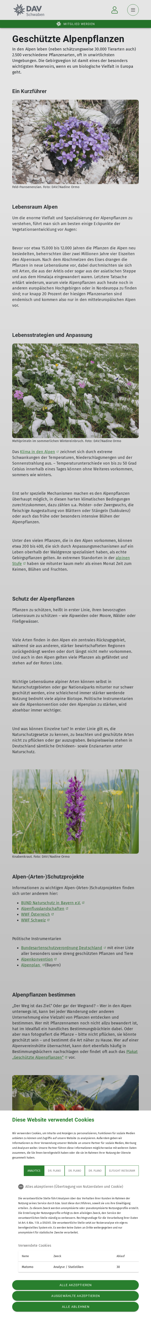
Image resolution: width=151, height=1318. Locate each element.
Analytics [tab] (34, 1170)
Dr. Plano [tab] (54, 1170)
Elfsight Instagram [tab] (122, 1170)
